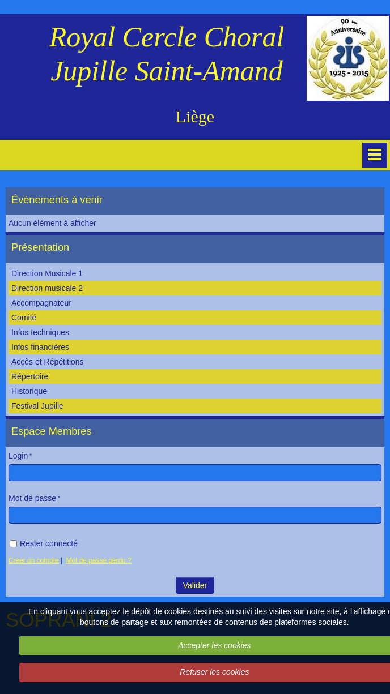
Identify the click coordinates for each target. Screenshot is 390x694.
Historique (29, 391)
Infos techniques (40, 332)
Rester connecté (44, 543)
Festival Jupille (37, 405)
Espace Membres (51, 431)
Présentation (40, 247)
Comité (23, 317)
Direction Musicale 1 (47, 273)
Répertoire (29, 376)
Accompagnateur (41, 302)
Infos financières (40, 347)
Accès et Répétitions (47, 361)
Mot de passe (32, 498)
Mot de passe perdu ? (99, 560)
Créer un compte (34, 560)
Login (18, 455)
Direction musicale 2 (47, 288)
